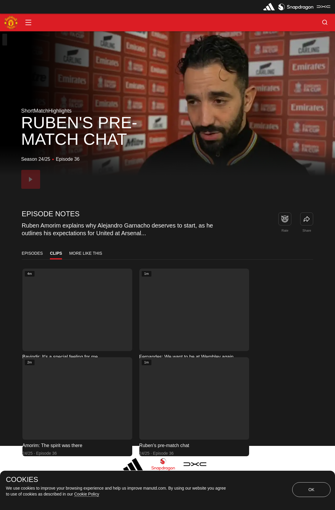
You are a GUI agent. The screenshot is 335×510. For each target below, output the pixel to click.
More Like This (85, 253)
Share (307, 230)
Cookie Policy (86, 494)
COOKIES (22, 480)
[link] (306, 218)
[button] (28, 22)
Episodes (32, 253)
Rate (285, 230)
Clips (56, 253)
